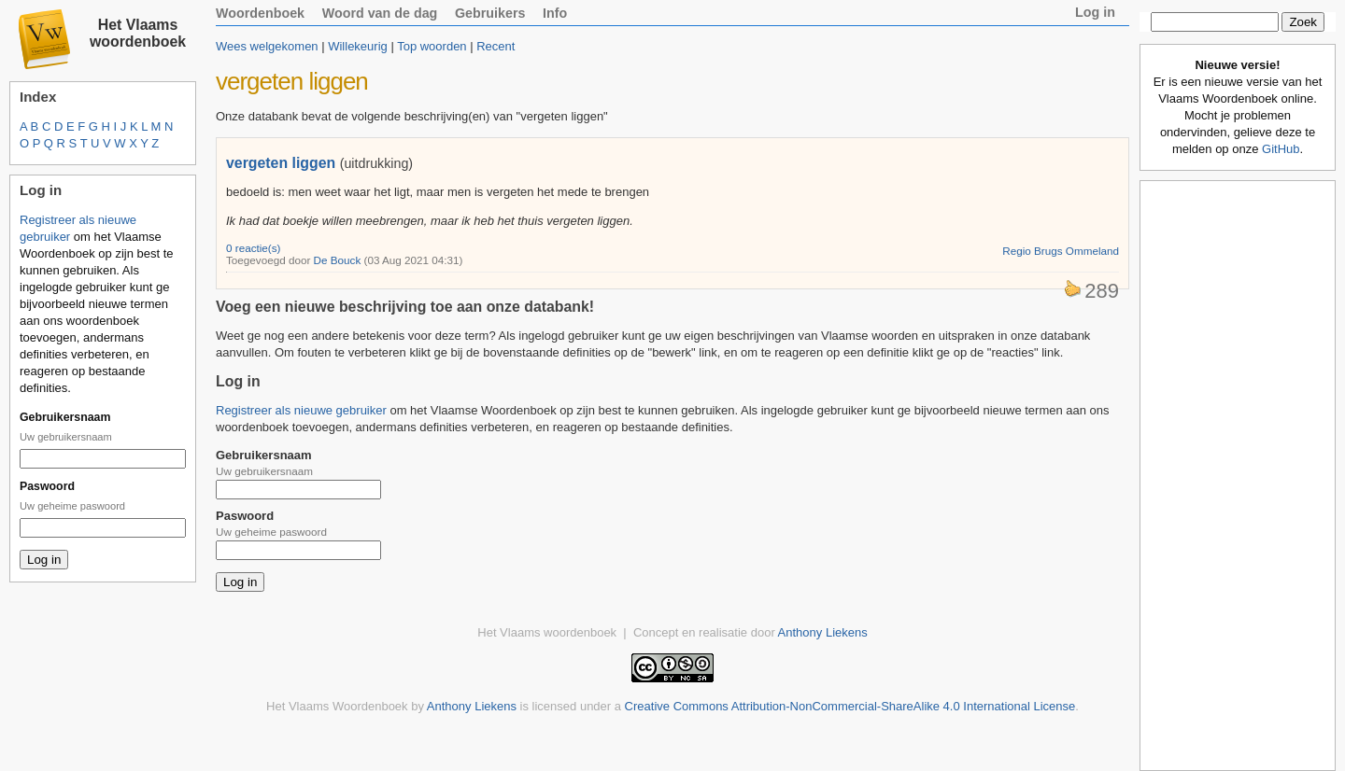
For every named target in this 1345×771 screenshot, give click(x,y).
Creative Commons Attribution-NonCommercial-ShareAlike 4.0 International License (850, 706)
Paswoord (47, 486)
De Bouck (337, 260)
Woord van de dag (380, 13)
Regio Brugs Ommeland (1060, 251)
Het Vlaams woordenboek (138, 33)
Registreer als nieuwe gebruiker (301, 410)
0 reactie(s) (253, 248)
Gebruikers (490, 13)
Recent (495, 46)
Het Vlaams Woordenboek (337, 706)
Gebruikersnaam (65, 417)
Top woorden (431, 46)
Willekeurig (358, 46)
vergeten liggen (280, 163)
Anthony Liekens (823, 632)
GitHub (1280, 149)
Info (555, 13)
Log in (1095, 12)
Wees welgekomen (267, 46)
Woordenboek (260, 13)
